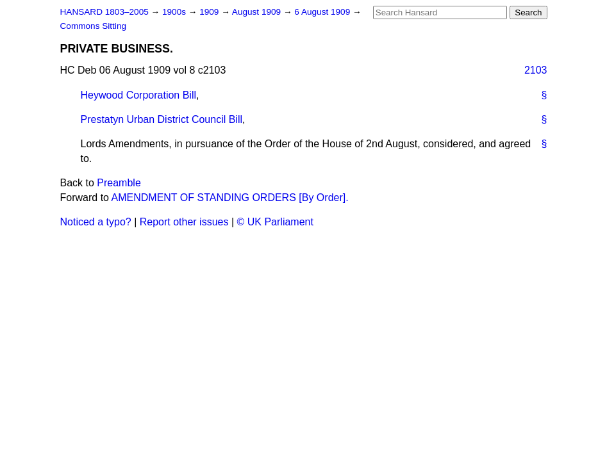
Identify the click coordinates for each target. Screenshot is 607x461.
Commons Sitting (93, 26)
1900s (175, 12)
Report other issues (184, 221)
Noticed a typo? (95, 221)
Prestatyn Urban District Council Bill (162, 119)
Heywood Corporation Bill (139, 95)
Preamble (118, 182)
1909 (210, 12)
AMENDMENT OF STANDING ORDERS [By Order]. (230, 197)
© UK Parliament (275, 221)
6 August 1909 (323, 12)
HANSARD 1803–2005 (104, 12)
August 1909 (257, 12)
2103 (535, 70)
